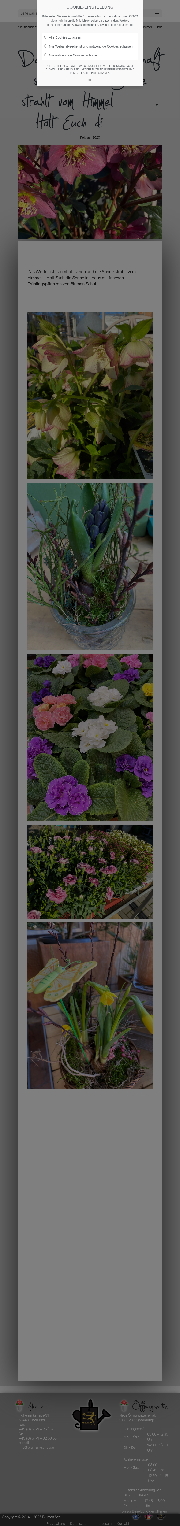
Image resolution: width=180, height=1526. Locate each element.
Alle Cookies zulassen (62, 37)
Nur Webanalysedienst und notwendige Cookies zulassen (88, 46)
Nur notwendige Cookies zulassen (71, 55)
